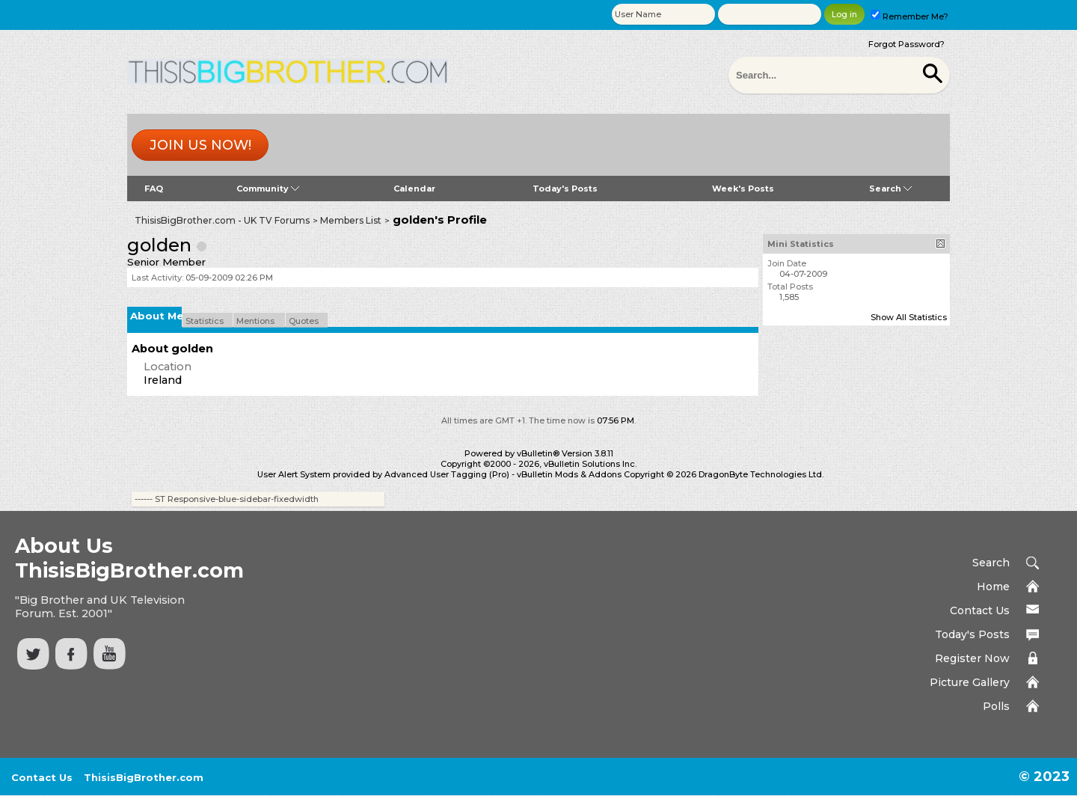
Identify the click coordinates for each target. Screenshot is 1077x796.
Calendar (414, 188)
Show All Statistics (909, 317)
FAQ (153, 188)
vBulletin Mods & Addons (569, 474)
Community (267, 188)
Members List (350, 220)
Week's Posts (743, 188)
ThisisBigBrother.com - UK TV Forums (222, 220)
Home (993, 586)
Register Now (972, 658)
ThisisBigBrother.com (143, 777)
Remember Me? (909, 16)
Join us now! (200, 145)
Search (890, 188)
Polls (996, 706)
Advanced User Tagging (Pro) (446, 474)
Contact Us (980, 610)
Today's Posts (565, 188)
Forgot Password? (906, 44)
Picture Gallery (970, 682)
